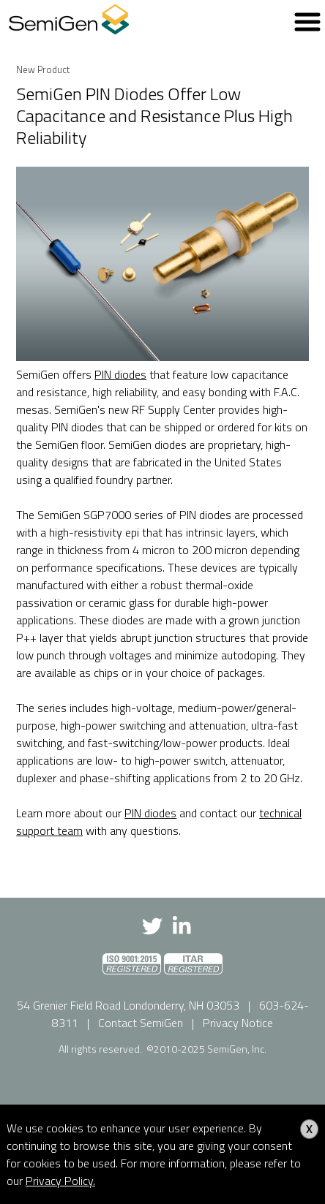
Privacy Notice (238, 1022)
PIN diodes (120, 374)
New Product (43, 69)
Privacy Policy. (60, 1180)
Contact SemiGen (140, 1022)
